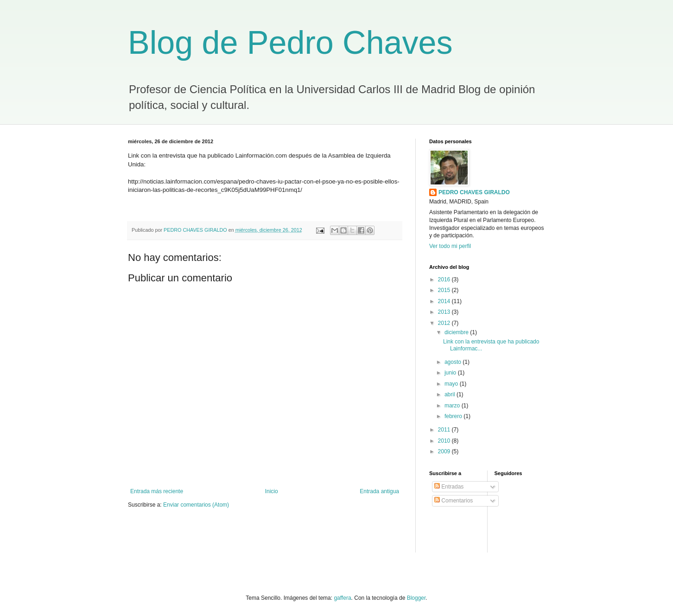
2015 (445, 290)
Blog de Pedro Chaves (290, 43)
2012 (445, 323)
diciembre (457, 332)
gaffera (342, 598)
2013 (445, 312)
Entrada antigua (379, 491)
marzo (453, 405)
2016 (445, 279)
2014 (445, 301)
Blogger (416, 598)
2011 (445, 429)
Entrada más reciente (156, 491)
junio (451, 372)
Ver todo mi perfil (450, 246)
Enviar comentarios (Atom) (196, 505)
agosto (453, 362)
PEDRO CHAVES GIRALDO (474, 192)
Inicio (271, 491)
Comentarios (453, 500)
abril (450, 394)
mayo (452, 384)
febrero (453, 416)
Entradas (448, 486)
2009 (445, 451)
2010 (445, 441)
